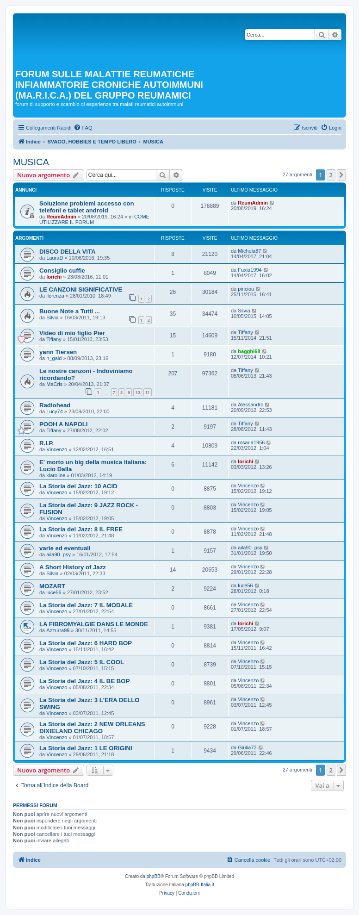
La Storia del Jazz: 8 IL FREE (81, 529)
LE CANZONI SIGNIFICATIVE (80, 289)
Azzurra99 (57, 630)
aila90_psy (58, 554)
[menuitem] (83, 127)
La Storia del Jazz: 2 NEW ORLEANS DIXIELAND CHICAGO (92, 727)
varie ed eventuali (65, 548)
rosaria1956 (251, 442)
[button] (341, 175)
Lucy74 (54, 411)
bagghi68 (249, 351)
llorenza (55, 296)
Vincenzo (56, 449)
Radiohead (54, 405)
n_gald (54, 358)
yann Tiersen (58, 352)
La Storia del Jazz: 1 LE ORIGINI (85, 748)
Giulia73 (247, 747)
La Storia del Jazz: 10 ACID (78, 486)
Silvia (52, 317)
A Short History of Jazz (72, 567)
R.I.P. (46, 443)
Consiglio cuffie (62, 270)
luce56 (53, 592)
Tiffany (53, 339)
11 (147, 392)
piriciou (246, 289)
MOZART (52, 586)
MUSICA (31, 162)
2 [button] (331, 175)
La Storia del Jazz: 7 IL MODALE (86, 605)
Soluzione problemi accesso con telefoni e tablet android (86, 207)
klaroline (55, 475)
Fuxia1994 (249, 270)
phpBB (154, 876)
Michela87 (249, 251)
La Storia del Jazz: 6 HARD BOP (85, 643)
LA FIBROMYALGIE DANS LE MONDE (93, 624)
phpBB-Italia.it (200, 884)
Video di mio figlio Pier (72, 333)
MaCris (54, 384)
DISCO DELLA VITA (67, 251)
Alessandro (250, 404)
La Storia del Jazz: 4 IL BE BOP (84, 681)
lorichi (54, 277)
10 (137, 392)
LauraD (54, 258)
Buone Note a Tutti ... (69, 311)
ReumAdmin (61, 216)
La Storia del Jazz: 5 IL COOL (81, 662)
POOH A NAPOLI (63, 424)
